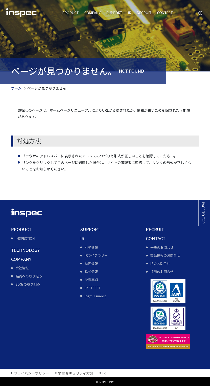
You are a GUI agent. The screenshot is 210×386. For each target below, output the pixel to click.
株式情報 (91, 271)
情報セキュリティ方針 (75, 373)
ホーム (16, 88)
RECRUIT (144, 12)
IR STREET (92, 287)
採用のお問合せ (162, 271)
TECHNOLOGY (25, 250)
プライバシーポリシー (31, 373)
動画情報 (91, 263)
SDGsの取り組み (27, 284)
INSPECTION (25, 238)
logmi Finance (95, 296)
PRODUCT (70, 12)
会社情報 (22, 267)
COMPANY (92, 12)
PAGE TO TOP (203, 213)
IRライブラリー (96, 255)
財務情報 (91, 247)
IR (129, 12)
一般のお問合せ (162, 247)
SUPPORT (114, 12)
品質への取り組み (28, 276)
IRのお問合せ (160, 263)
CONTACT (165, 12)
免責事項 (91, 279)
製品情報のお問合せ (165, 255)
